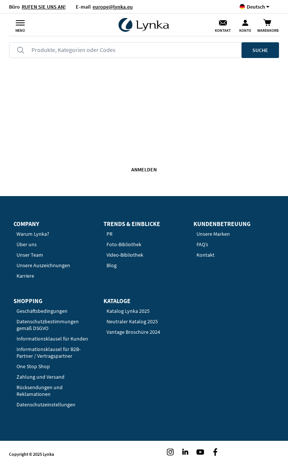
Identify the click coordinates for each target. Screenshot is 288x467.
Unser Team (29, 254)
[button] (256, 6)
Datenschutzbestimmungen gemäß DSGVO (47, 325)
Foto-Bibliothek (123, 244)
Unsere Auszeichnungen (43, 265)
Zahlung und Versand (40, 376)
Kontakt (223, 30)
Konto (245, 30)
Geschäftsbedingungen (42, 311)
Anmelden (144, 169)
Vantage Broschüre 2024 (133, 332)
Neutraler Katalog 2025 (132, 321)
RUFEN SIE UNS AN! (44, 6)
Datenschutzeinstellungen (45, 404)
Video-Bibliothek (124, 254)
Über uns (26, 244)
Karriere (25, 275)
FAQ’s (202, 244)
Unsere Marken (213, 234)
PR (109, 234)
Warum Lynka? (32, 234)
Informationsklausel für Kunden (52, 338)
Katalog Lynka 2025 (128, 311)
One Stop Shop (33, 366)
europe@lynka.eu (113, 6)
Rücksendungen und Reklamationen (39, 390)
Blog (111, 265)
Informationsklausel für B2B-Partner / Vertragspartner (48, 352)
